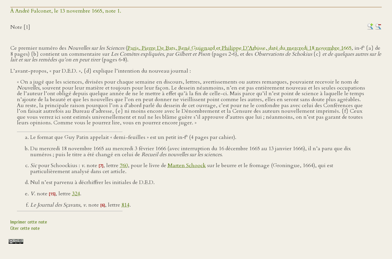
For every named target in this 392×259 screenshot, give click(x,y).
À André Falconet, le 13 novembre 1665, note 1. (65, 11)
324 (76, 193)
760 (124, 165)
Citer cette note (25, 228)
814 (125, 205)
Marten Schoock (187, 165)
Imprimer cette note (28, 222)
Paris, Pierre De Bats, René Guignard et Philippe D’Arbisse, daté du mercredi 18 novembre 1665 (239, 48)
